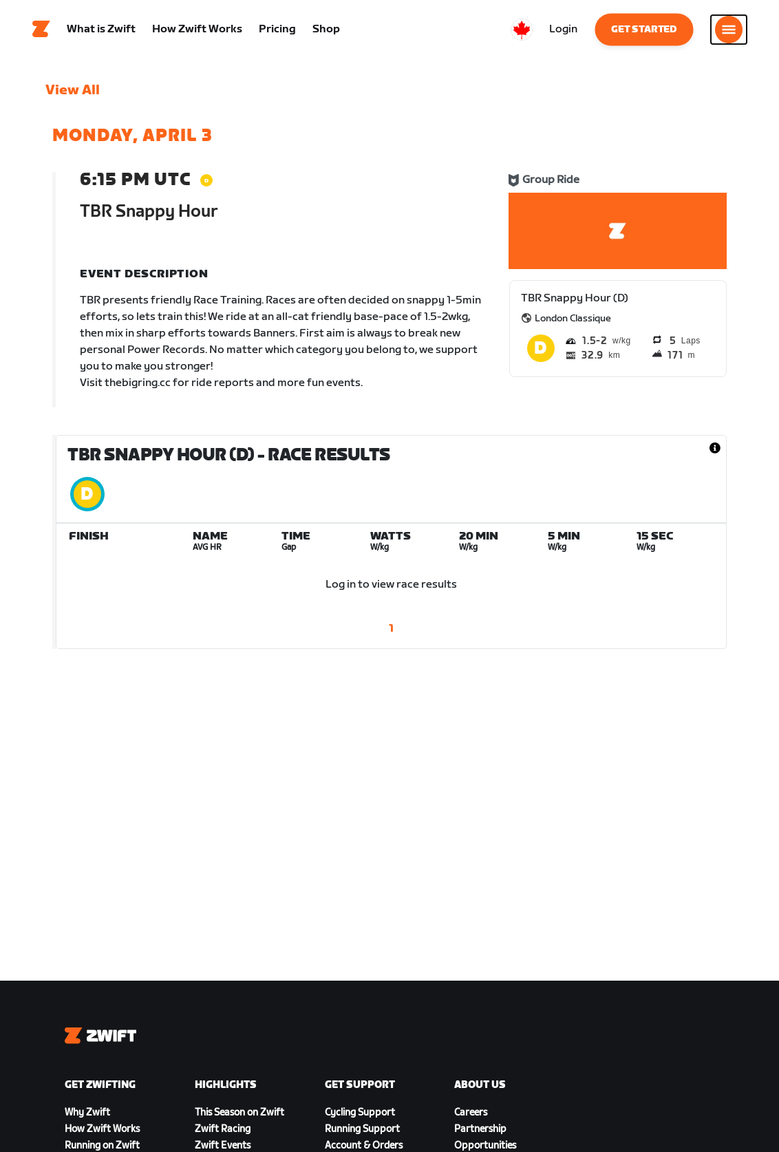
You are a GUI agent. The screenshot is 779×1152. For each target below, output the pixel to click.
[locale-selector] (522, 31)
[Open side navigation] (729, 31)
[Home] (41, 30)
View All (72, 93)
